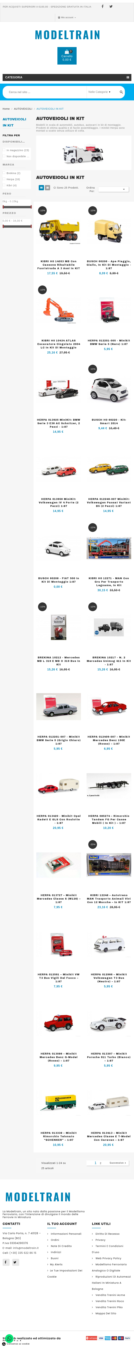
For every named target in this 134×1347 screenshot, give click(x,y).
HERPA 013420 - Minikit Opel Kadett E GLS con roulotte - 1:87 (59, 819)
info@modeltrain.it (26, 1248)
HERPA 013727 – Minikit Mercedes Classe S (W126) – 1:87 (59, 899)
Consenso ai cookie (16, 1343)
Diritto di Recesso (107, 1234)
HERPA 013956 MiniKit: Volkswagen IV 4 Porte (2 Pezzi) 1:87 (59, 502)
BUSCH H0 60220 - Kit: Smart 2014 (109, 422)
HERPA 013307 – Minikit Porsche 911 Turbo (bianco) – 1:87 (109, 1057)
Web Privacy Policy (108, 1258)
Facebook (103, 6)
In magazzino (18, 150)
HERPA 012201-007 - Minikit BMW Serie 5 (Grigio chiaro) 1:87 (59, 740)
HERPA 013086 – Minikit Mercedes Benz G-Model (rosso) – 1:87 (59, 1057)
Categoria (13, 77)
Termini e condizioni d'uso (107, 1249)
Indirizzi (55, 1252)
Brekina (13, 173)
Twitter (111, 6)
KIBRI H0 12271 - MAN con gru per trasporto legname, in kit (109, 582)
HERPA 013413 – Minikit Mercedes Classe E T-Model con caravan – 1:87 (109, 1136)
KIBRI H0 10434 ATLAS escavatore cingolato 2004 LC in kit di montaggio (58, 344)
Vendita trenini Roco (109, 1301)
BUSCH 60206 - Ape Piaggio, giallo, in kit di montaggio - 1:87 (109, 265)
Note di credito (61, 1246)
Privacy (100, 1240)
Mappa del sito (105, 1313)
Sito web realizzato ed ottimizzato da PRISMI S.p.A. (32, 1339)
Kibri (12, 185)
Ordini (54, 1240)
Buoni (54, 1258)
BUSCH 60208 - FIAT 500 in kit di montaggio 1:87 (58, 580)
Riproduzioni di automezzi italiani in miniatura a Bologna (111, 1283)
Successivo (118, 1163)
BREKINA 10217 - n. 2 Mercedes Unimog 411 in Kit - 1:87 (109, 661)
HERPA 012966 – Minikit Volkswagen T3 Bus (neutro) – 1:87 (109, 978)
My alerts (56, 1264)
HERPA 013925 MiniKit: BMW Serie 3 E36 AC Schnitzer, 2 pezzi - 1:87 (58, 423)
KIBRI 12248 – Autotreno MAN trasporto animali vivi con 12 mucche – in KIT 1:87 (109, 899)
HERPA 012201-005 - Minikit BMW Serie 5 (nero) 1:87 (109, 342)
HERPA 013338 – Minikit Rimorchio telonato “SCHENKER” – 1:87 (59, 1136)
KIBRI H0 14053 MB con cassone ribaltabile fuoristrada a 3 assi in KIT (58, 265)
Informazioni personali (65, 1234)
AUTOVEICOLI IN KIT (14, 122)
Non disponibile (18, 156)
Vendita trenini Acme (110, 1295)
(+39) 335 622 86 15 (69, 70)
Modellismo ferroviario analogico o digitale (109, 1267)
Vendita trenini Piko (109, 1307)
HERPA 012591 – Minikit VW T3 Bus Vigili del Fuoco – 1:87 (59, 978)
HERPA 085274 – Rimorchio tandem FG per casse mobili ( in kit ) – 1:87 (108, 819)
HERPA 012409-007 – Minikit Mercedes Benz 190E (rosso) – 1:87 (109, 740)
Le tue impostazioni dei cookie (65, 1273)
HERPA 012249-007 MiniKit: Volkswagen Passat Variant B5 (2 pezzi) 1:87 (109, 502)
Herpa (13, 179)
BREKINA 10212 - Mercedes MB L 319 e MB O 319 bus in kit (58, 661)
